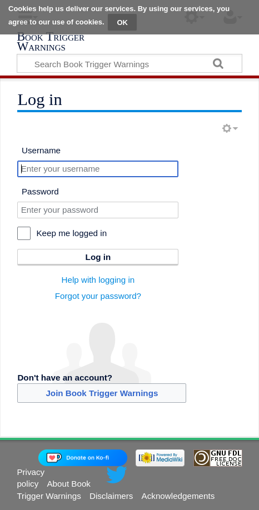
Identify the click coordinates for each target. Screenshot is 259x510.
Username (41, 150)
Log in (98, 257)
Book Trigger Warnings (50, 42)
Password (40, 191)
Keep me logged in (71, 233)
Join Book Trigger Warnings (102, 393)
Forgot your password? (98, 296)
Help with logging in (98, 279)
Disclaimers (111, 496)
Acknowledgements (178, 496)
